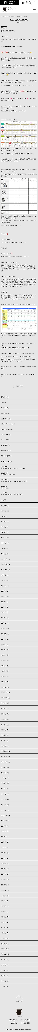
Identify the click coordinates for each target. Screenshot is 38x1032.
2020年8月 (4, 644)
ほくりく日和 (5, 440)
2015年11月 (5, 949)
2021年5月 (5, 596)
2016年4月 (4, 922)
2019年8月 (4, 708)
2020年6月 (5, 655)
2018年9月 (5, 767)
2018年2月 (5, 804)
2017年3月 (4, 863)
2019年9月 (5, 703)
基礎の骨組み (4, 488)
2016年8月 (4, 901)
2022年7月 (4, 521)
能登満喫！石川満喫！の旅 (8, 475)
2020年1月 (4, 682)
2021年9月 (4, 575)
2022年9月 (5, 511)
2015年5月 (4, 981)
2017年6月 (4, 847)
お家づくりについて (7, 424)
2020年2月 (4, 676)
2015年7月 (4, 970)
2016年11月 (5, 885)
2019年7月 (5, 714)
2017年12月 (5, 815)
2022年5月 (4, 532)
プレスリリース (6, 434)
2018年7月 (5, 778)
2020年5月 (5, 660)
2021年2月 (4, 612)
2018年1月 (5, 810)
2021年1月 (4, 618)
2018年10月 (5, 762)
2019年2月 (5, 740)
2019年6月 (5, 719)
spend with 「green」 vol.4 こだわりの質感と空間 (14, 481)
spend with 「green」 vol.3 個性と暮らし (12, 494)
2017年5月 (4, 853)
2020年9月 (4, 639)
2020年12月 (5, 623)
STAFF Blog (5, 413)
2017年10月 (5, 826)
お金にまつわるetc (7, 429)
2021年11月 (5, 564)
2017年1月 (4, 874)
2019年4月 (4, 730)
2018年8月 (5, 772)
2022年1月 (5, 553)
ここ (32, 85)
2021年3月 (4, 607)
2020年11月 (5, 628)
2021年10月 (5, 569)
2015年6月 (4, 975)
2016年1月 (4, 938)
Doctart (3, 402)
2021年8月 (4, 580)
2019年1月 (5, 746)
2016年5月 (4, 917)
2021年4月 (4, 601)
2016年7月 (4, 906)
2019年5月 (4, 724)
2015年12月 (5, 943)
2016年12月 (5, 879)
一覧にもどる (19, 386)
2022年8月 (4, 516)
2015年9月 (4, 959)
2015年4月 (4, 986)
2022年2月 (5, 548)
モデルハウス (5, 445)
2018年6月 (5, 783)
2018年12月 (5, 751)
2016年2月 (4, 933)
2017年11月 (5, 820)
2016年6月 (4, 911)
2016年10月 (5, 890)
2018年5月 (5, 788)
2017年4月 (4, 858)
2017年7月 (4, 842)
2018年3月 (5, 799)
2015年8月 (4, 965)
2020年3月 (5, 671)
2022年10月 (5, 505)
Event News (5, 408)
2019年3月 (5, 735)
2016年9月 (4, 895)
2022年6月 (4, 527)
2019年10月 (5, 698)
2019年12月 (5, 687)
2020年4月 (4, 666)
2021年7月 (4, 585)
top (1, 16)
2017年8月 (4, 836)
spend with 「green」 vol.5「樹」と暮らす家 (13, 468)
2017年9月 (4, 831)
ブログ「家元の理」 (10, 16)
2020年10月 (5, 634)
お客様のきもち (6, 418)
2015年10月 (5, 954)
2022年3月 (5, 543)
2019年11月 (5, 692)
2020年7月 (5, 650)
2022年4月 (5, 537)
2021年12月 (5, 559)
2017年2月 (4, 869)
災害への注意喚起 (6, 456)
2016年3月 (4, 927)
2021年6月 (4, 591)
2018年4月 (5, 794)
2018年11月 (5, 756)
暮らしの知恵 (6, 450)
